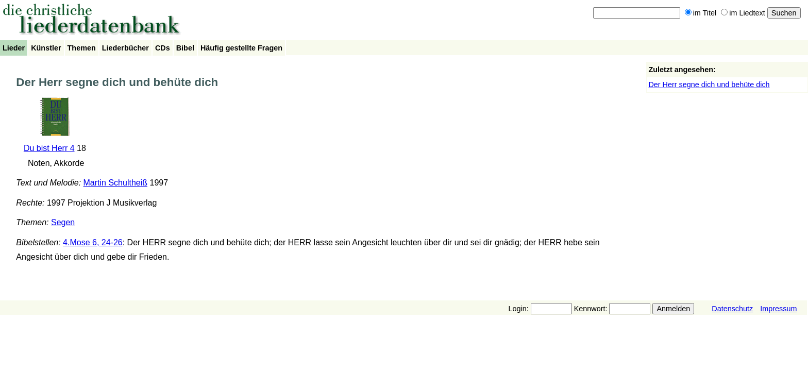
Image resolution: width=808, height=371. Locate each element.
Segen (63, 222)
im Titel (701, 13)
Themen (82, 48)
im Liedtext (743, 13)
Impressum (778, 309)
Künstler (46, 48)
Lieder (14, 48)
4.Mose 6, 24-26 (93, 242)
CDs (162, 48)
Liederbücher (125, 48)
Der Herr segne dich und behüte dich (708, 84)
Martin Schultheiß (115, 182)
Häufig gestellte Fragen (241, 48)
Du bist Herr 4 (49, 148)
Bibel (185, 48)
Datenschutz (732, 309)
